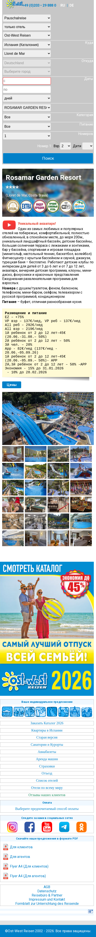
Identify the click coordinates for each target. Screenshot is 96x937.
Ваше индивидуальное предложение (47, 701)
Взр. (56, 146)
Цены (12, 385)
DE (71, 5)
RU (62, 5)
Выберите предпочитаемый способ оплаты (47, 809)
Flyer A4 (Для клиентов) (25, 866)
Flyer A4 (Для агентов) (24, 876)
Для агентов (16, 857)
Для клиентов (17, 847)
